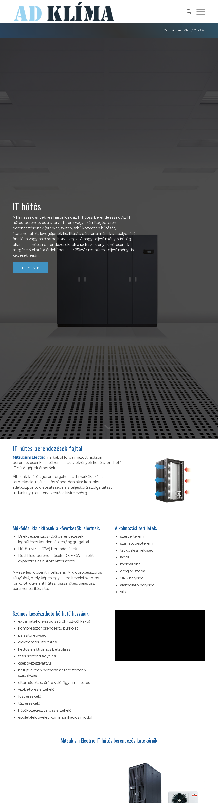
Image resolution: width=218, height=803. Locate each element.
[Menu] (198, 11)
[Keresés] (186, 11)
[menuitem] (186, 11)
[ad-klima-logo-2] (64, 11)
